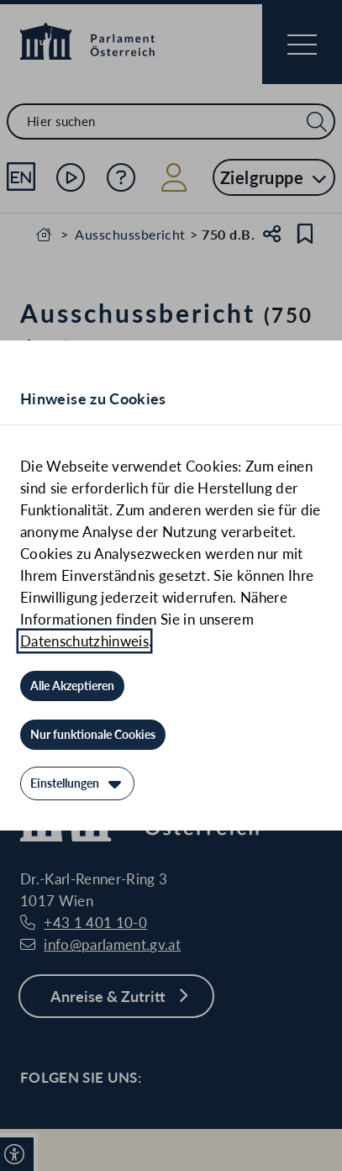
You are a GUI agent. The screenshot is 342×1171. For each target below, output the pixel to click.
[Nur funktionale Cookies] (93, 735)
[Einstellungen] (77, 783)
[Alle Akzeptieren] (72, 686)
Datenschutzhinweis (84, 641)
